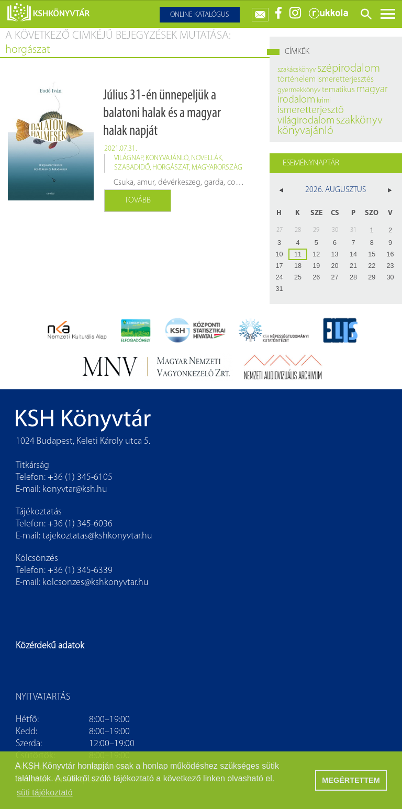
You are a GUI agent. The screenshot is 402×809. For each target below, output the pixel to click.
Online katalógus (199, 15)
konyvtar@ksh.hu (74, 490)
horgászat (170, 168)
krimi (324, 101)
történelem (296, 79)
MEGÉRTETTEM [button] (350, 780)
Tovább (138, 200)
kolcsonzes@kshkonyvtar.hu (95, 583)
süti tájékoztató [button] (45, 792)
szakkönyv (359, 121)
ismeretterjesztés (345, 79)
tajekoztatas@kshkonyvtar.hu (97, 536)
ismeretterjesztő (310, 110)
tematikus (338, 90)
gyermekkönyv (298, 90)
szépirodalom (348, 69)
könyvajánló (167, 158)
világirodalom (305, 121)
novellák (206, 158)
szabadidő (132, 168)
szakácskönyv (296, 70)
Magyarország (217, 168)
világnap (128, 158)
